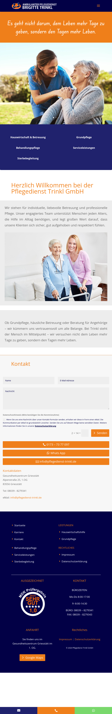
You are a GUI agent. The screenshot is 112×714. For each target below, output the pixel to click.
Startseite (19, 566)
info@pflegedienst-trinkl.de (58, 503)
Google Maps (34, 699)
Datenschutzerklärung (45, 467)
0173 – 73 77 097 (58, 486)
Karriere (19, 573)
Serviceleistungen (24, 596)
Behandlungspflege (25, 589)
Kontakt (18, 580)
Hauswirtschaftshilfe (73, 573)
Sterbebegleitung (24, 602)
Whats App (58, 494)
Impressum (68, 596)
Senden (102, 474)
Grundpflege (69, 580)
